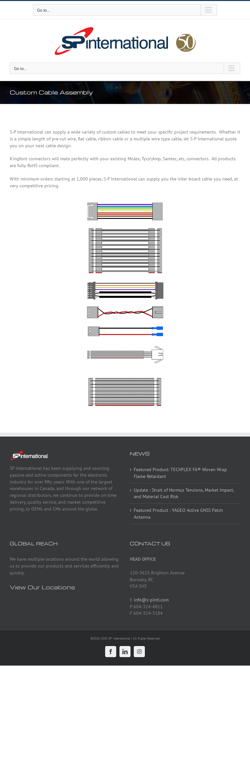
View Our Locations (42, 587)
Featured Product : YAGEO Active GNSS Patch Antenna (178, 513)
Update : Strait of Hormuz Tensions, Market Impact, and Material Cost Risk (184, 493)
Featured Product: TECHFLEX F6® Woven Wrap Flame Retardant (180, 473)
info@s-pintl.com (151, 600)
